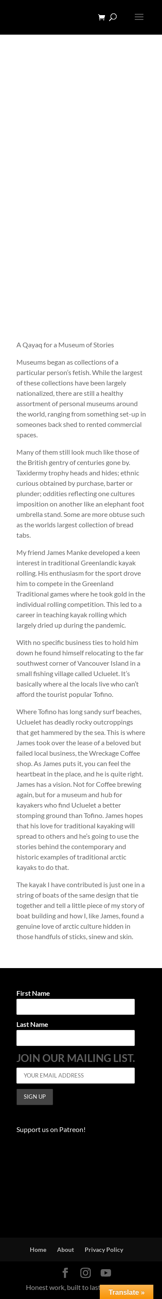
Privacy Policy (104, 1249)
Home (38, 1249)
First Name (33, 993)
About (65, 1249)
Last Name (32, 1024)
